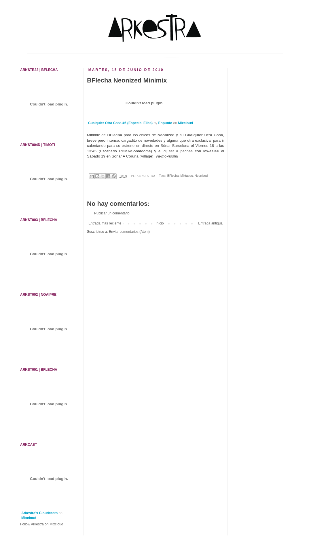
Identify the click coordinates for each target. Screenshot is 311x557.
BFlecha (114, 135)
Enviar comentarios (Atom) (129, 232)
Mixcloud (185, 123)
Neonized (201, 176)
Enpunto (165, 123)
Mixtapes (186, 176)
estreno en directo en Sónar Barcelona (155, 145)
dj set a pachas (178, 151)
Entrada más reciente (104, 223)
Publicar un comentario (112, 213)
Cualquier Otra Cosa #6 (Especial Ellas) (120, 123)
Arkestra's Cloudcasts (39, 513)
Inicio (160, 223)
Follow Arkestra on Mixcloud (41, 524)
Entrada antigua (210, 223)
